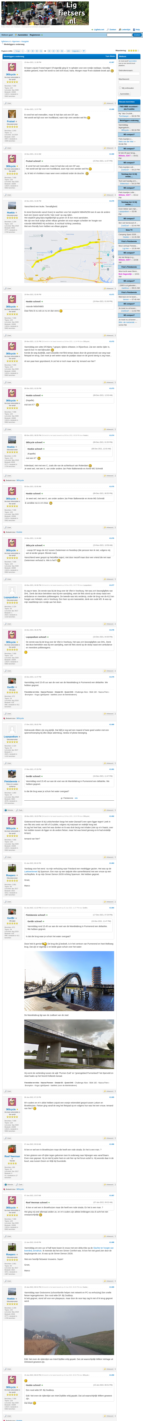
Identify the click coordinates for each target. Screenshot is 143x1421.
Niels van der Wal (126, 141)
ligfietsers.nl (6, 41)
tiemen (126, 299)
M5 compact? (129, 135)
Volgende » (76, 51)
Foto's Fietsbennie (129, 241)
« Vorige (17, 51)
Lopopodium (11, 597)
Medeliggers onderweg (129, 120)
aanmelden (133, 61)
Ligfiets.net (99, 29)
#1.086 (111, 1144)
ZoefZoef (125, 170)
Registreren (35, 35)
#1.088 (111, 1242)
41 (41, 51)
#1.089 (111, 1287)
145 (68, 51)
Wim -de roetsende (126, 322)
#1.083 (111, 863)
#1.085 (111, 1097)
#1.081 (111, 769)
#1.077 (111, 585)
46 (62, 51)
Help (138, 29)
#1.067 (111, 62)
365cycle (11, 74)
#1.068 (111, 109)
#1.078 (111, 630)
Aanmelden (23, 35)
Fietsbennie (10, 781)
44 (53, 51)
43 (49, 51)
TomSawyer (124, 116)
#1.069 (111, 154)
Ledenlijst (126, 29)
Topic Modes (110, 56)
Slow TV (129, 230)
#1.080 (111, 724)
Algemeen (16, 41)
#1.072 (111, 341)
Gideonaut (124, 183)
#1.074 (111, 435)
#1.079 (111, 677)
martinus (125, 288)
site (76, 798)
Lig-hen (125, 248)
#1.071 (111, 294)
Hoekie (11, 212)
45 (57, 51)
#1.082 (111, 816)
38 (28, 51)
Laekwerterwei (30, 871)
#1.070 (111, 201)
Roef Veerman (12, 1156)
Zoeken (112, 29)
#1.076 (111, 538)
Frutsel (11, 121)
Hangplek (25, 41)
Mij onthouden (126, 88)
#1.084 (111, 908)
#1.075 (111, 486)
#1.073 (111, 388)
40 (37, 51)
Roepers (10, 875)
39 (32, 51)
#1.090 (111, 1375)
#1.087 (111, 1195)
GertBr (11, 687)
